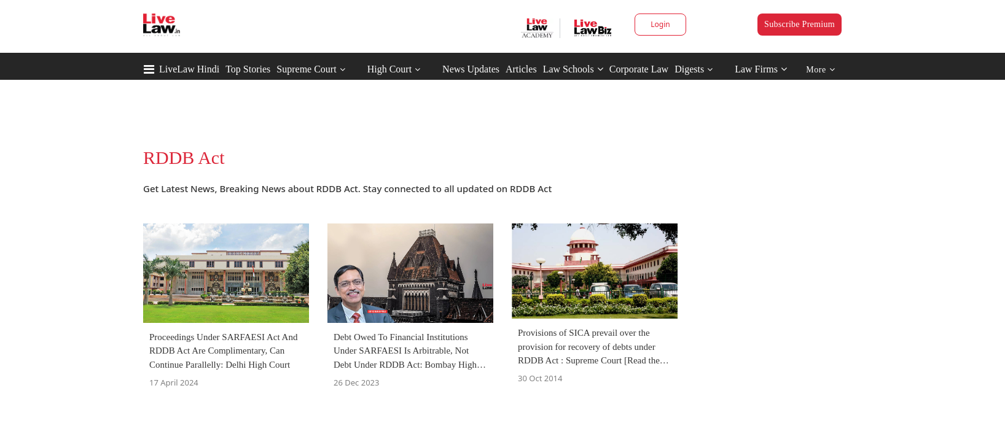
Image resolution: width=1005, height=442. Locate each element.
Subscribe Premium (799, 24)
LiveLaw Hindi (189, 69)
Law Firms (761, 69)
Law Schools (573, 69)
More (820, 69)
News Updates (470, 69)
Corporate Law (638, 69)
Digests (689, 69)
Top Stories (247, 69)
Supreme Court (306, 69)
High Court (389, 69)
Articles (521, 69)
